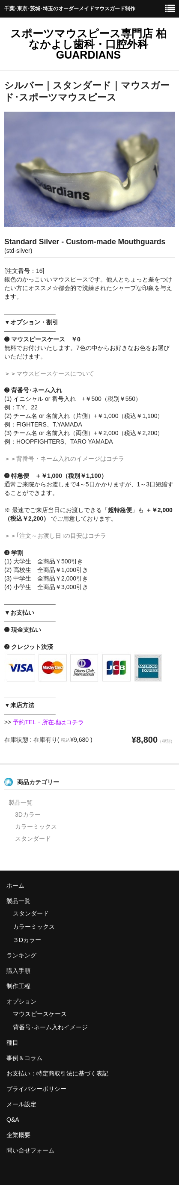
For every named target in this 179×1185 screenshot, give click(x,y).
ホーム (15, 885)
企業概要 (18, 1135)
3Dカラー (28, 814)
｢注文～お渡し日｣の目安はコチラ (61, 535)
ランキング (21, 955)
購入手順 (18, 970)
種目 (12, 1042)
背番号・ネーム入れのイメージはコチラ (70, 458)
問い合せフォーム (30, 1150)
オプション (21, 1001)
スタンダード (33, 838)
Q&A (12, 1119)
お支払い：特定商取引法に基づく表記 (57, 1073)
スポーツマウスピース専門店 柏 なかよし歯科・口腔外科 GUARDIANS (88, 44)
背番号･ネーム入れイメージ (50, 1027)
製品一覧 (21, 802)
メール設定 (21, 1104)
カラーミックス (36, 826)
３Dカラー (27, 939)
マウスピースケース (40, 1013)
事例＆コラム (24, 1058)
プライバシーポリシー (36, 1088)
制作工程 (18, 986)
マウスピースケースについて (55, 373)
